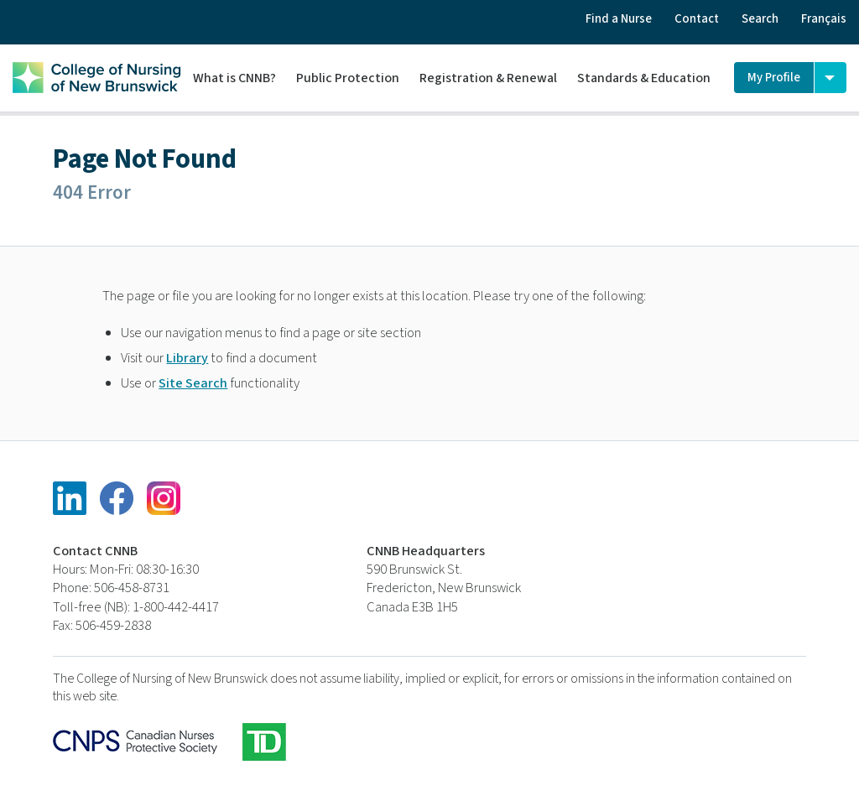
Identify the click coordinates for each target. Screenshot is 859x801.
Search (760, 19)
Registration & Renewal (488, 78)
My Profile (773, 77)
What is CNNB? (234, 78)
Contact (696, 19)
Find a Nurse (619, 19)
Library (187, 358)
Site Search (193, 383)
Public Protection (347, 78)
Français (823, 19)
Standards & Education (644, 78)
